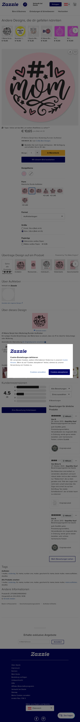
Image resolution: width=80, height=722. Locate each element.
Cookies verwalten (38, 372)
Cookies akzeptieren (59, 372)
